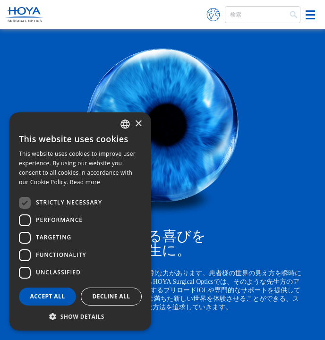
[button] (80, 316)
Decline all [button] (111, 296)
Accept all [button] (47, 296)
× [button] (138, 124)
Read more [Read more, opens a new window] (85, 182)
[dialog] (80, 221)
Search (292, 13)
